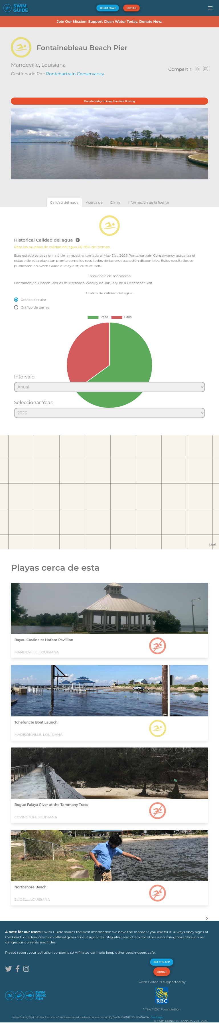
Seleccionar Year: (33, 402)
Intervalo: (24, 377)
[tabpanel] (109, 314)
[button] (210, 8)
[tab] (64, 202)
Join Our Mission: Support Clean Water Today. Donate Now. (109, 21)
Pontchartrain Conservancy (75, 73)
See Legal (157, 1017)
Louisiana (53, 65)
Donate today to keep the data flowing (109, 101)
